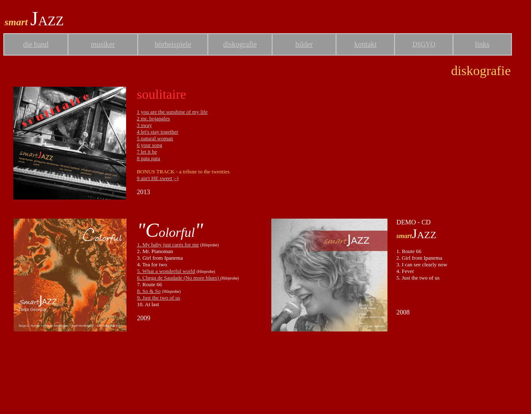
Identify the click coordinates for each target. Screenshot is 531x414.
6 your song (149, 145)
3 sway (144, 125)
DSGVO (423, 44)
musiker (103, 44)
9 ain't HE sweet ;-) (158, 178)
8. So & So (149, 291)
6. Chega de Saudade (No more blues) (178, 278)
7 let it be (147, 152)
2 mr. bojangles (153, 118)
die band (36, 44)
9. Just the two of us (158, 298)
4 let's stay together (157, 132)
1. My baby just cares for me (168, 244)
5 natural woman (155, 138)
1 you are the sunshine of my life (172, 112)
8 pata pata (148, 158)
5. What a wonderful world (166, 271)
